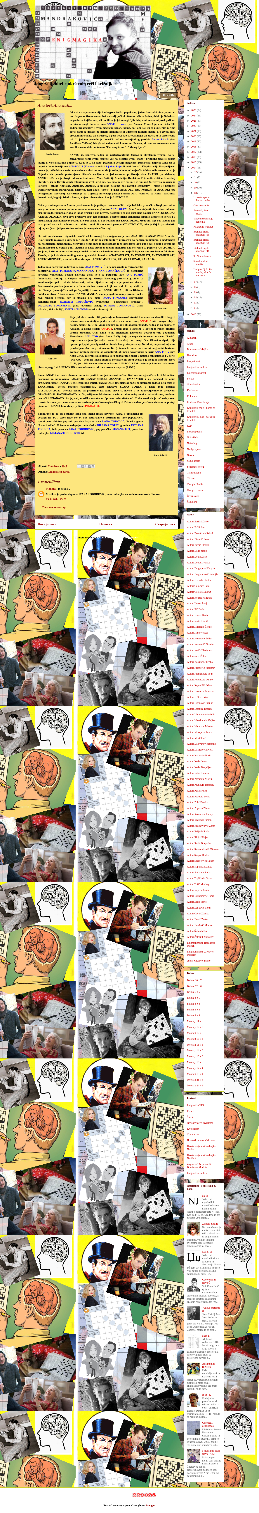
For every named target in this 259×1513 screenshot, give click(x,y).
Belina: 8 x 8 (193, 1003)
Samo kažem (193, 461)
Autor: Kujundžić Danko (200, 679)
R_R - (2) (207, 1394)
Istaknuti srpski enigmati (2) (201, 241)
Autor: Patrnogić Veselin (200, 779)
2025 (194, 110)
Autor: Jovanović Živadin (200, 644)
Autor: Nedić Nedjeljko (199, 767)
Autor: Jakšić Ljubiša (198, 621)
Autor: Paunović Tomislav (200, 784)
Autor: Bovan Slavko (198, 545)
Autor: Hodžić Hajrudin (199, 597)
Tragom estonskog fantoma (202, 220)
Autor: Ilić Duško (196, 609)
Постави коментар (54, 507)
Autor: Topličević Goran (199, 878)
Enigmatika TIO (195, 1105)
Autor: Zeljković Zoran (199, 907)
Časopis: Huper (195, 490)
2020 (194, 136)
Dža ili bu (207, 1251)
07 (195, 282)
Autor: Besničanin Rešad (200, 533)
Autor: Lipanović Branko (200, 703)
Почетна (105, 524)
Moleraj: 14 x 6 (195, 1050)
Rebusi (190, 1111)
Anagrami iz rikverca (208, 1365)
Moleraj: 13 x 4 (195, 1038)
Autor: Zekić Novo (197, 901)
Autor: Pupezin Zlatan (198, 808)
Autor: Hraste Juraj (197, 603)
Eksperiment (193, 361)
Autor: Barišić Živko (198, 521)
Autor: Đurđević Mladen (200, 925)
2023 (194, 120)
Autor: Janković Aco (197, 632)
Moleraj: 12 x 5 (195, 1027)
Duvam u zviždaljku (197, 349)
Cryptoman (193, 1134)
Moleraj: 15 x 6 (195, 1062)
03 (195, 302)
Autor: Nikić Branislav (199, 773)
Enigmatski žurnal (59, 471)
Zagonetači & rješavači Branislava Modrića (199, 1166)
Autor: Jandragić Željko (199, 626)
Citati (190, 343)
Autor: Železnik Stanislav (200, 937)
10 (195, 182)
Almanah (192, 337)
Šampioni (192, 502)
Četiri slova (193, 496)
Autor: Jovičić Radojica (199, 650)
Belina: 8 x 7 (193, 997)
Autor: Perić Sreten (197, 790)
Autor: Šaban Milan (197, 931)
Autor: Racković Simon (199, 820)
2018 (194, 146)
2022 (194, 126)
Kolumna (192, 396)
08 (195, 193)
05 (195, 292)
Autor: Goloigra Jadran (199, 591)
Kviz (189, 426)
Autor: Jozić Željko (197, 656)
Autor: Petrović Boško (198, 796)
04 (195, 297)
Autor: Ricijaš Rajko (197, 837)
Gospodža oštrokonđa (208, 1424)
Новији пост (47, 524)
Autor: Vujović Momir (198, 890)
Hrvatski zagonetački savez (201, 1140)
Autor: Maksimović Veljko (201, 720)
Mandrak (51, 488)
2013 (194, 314)
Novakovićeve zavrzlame (200, 1123)
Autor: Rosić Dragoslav (199, 843)
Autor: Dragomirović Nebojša (202, 574)
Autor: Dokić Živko (197, 556)
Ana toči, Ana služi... (200, 212)
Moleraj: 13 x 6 (195, 1044)
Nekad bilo (193, 437)
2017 (194, 152)
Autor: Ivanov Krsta (197, 615)
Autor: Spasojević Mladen (200, 860)
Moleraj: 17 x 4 (195, 1068)
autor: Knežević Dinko (199, 960)
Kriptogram (193, 1128)
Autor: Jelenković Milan (199, 638)
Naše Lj (206, 1335)
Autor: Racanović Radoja (200, 814)
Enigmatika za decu (197, 367)
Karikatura (192, 390)
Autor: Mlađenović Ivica (200, 749)
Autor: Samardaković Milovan (203, 849)
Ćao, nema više (201, 205)
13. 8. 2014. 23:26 (56, 499)
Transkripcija (194, 472)
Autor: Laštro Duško (197, 697)
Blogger (150, 1505)
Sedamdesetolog (195, 466)
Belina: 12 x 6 (194, 986)
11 (195, 177)
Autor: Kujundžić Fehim (200, 685)
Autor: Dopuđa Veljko (198, 562)
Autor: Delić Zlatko (197, 550)
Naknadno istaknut (203, 226)
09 (195, 187)
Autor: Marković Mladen (200, 726)
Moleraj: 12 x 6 (195, 1033)
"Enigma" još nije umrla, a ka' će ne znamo (202, 272)
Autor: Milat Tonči (196, 738)
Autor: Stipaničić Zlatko (199, 866)
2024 (194, 115)
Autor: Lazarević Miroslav (201, 691)
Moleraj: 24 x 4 (195, 1085)
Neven (190, 455)
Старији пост (165, 524)
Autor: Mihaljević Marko (200, 732)
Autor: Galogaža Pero (198, 586)
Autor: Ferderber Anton (199, 580)
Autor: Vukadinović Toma (200, 896)
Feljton (190, 378)
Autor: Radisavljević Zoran (201, 825)
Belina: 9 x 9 (193, 1015)
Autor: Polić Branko (197, 802)
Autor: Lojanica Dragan (199, 708)
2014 (194, 167)
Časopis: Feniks (195, 484)
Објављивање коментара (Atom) (117, 537)
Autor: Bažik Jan (196, 527)
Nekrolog (192, 443)
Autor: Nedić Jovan (197, 761)
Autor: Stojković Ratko (199, 872)
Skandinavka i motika (200, 263)
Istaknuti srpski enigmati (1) (201, 250)
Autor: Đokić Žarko (197, 919)
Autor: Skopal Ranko (198, 855)
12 (195, 172)
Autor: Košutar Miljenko (200, 662)
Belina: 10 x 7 (194, 980)
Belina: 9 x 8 (193, 1009)
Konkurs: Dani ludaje (198, 402)
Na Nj (205, 1195)
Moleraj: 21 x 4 (195, 1079)
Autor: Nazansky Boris (199, 755)
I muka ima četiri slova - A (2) (211, 1452)
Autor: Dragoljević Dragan (201, 568)
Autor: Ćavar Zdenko (198, 913)
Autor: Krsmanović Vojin (200, 673)
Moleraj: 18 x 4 (195, 1074)
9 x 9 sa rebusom (202, 256)
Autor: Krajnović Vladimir (201, 667)
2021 (194, 131)
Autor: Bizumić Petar (198, 539)
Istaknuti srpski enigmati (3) (201, 233)
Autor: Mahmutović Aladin (201, 714)
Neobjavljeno (194, 449)
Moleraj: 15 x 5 (195, 1056)
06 (195, 287)
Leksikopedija (194, 431)
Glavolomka (193, 384)
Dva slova (192, 355)
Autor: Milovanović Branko (201, 743)
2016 (194, 157)
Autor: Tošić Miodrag (198, 884)
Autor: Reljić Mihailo (198, 831)
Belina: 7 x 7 (193, 992)
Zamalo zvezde (210, 1223)
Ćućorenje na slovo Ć (209, 1281)
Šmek (190, 1117)
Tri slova (191, 478)
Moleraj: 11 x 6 (195, 1021)
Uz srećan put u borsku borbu (201, 199)
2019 (194, 141)
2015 (194, 162)
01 (195, 307)
